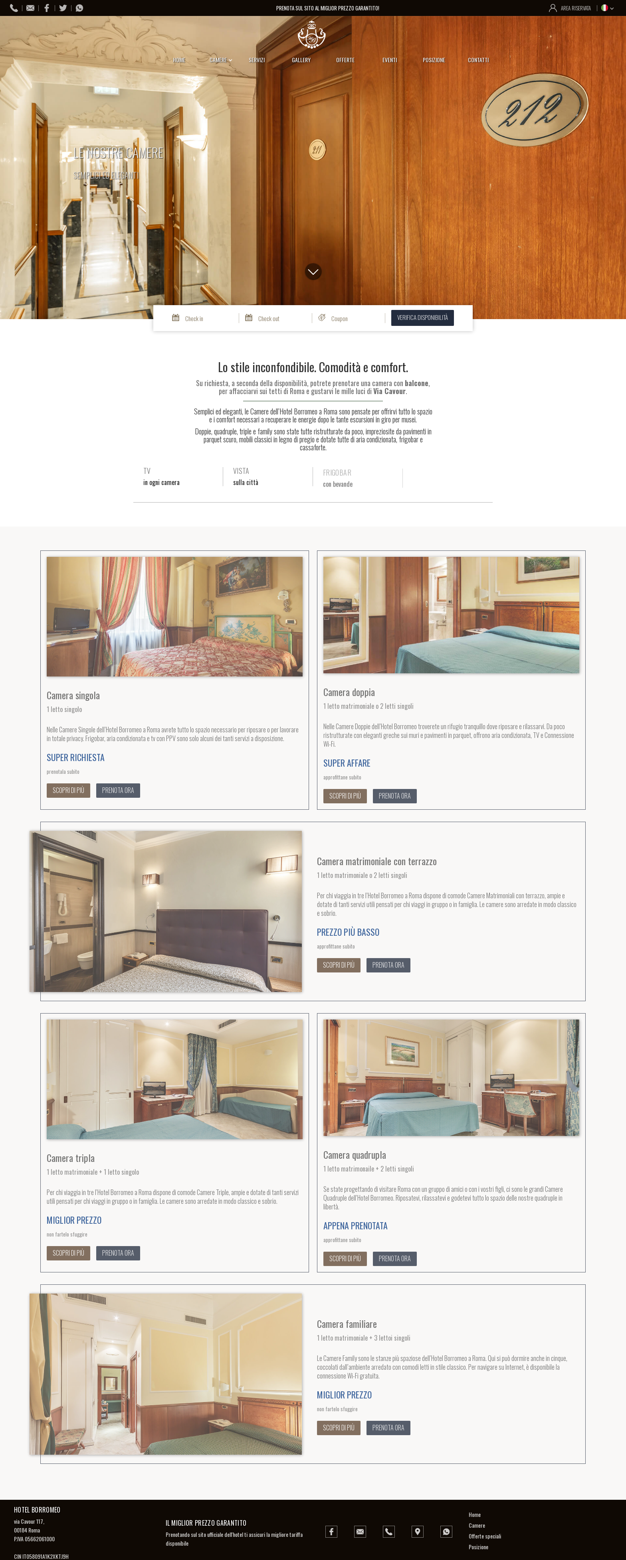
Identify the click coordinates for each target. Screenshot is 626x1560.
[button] (608, 7)
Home (475, 1514)
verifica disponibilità (422, 317)
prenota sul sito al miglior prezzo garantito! (328, 8)
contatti (478, 59)
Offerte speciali (485, 1536)
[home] (313, 34)
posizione (434, 59)
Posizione (478, 1546)
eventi (389, 59)
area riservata (576, 8)
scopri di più (68, 790)
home (179, 59)
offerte (345, 59)
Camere (477, 1525)
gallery (301, 59)
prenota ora (118, 790)
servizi (257, 59)
